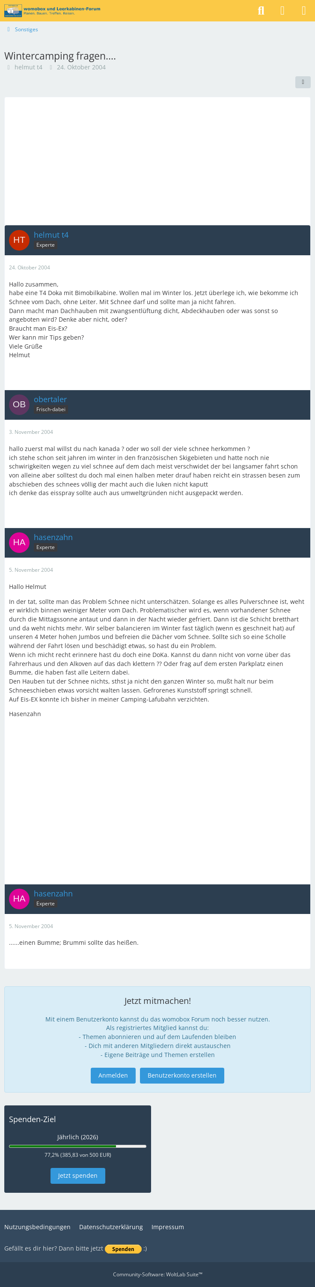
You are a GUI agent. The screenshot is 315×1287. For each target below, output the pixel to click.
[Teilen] (303, 82)
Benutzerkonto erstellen (182, 1075)
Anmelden (113, 1075)
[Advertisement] (157, 161)
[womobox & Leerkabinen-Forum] (52, 10)
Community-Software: (157, 1274)
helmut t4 (28, 67)
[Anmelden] (282, 10)
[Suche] (261, 10)
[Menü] (303, 10)
